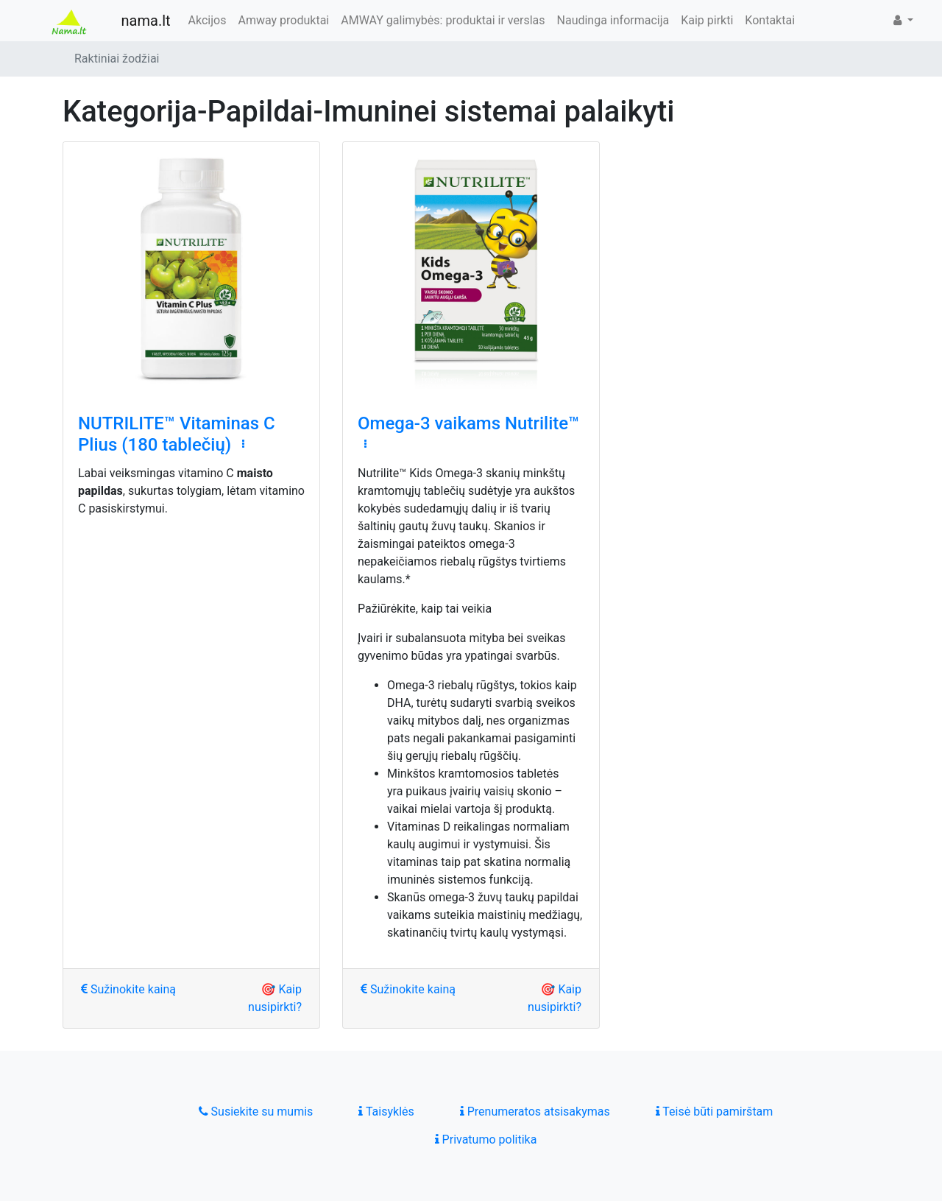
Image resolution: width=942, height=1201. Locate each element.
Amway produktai (283, 20)
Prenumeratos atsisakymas (535, 1112)
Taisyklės (386, 1112)
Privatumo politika (486, 1140)
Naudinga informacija (613, 20)
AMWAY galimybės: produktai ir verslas (443, 20)
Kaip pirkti (707, 20)
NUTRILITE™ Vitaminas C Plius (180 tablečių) (176, 434)
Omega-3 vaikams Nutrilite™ (468, 423)
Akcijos (207, 20)
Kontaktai (770, 20)
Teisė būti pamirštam (714, 1112)
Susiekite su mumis (256, 1112)
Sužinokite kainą (128, 989)
